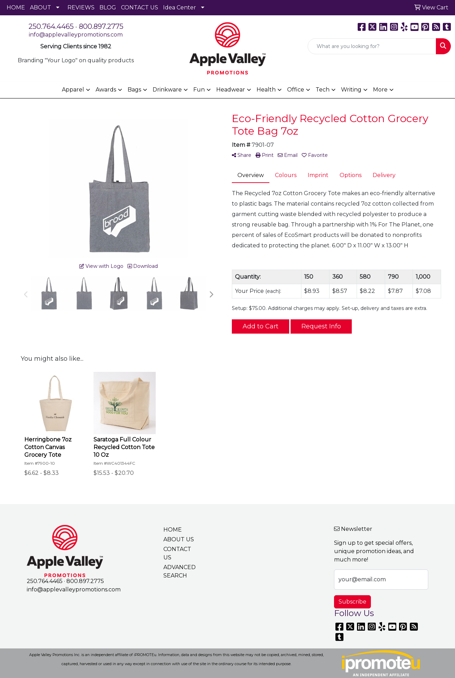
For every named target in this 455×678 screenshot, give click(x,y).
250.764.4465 (51, 26)
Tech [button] (323, 89)
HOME (16, 7)
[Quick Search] (372, 46)
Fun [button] (199, 89)
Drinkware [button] (167, 89)
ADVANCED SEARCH (179, 571)
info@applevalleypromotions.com (76, 34)
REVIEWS (81, 7)
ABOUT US (178, 539)
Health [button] (266, 89)
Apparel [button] (73, 89)
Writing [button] (351, 89)
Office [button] (295, 89)
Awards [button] (106, 89)
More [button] (380, 89)
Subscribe (352, 601)
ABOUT (40, 7)
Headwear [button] (230, 89)
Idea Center (179, 7)
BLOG (107, 7)
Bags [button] (134, 89)
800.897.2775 (101, 26)
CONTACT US (139, 7)
